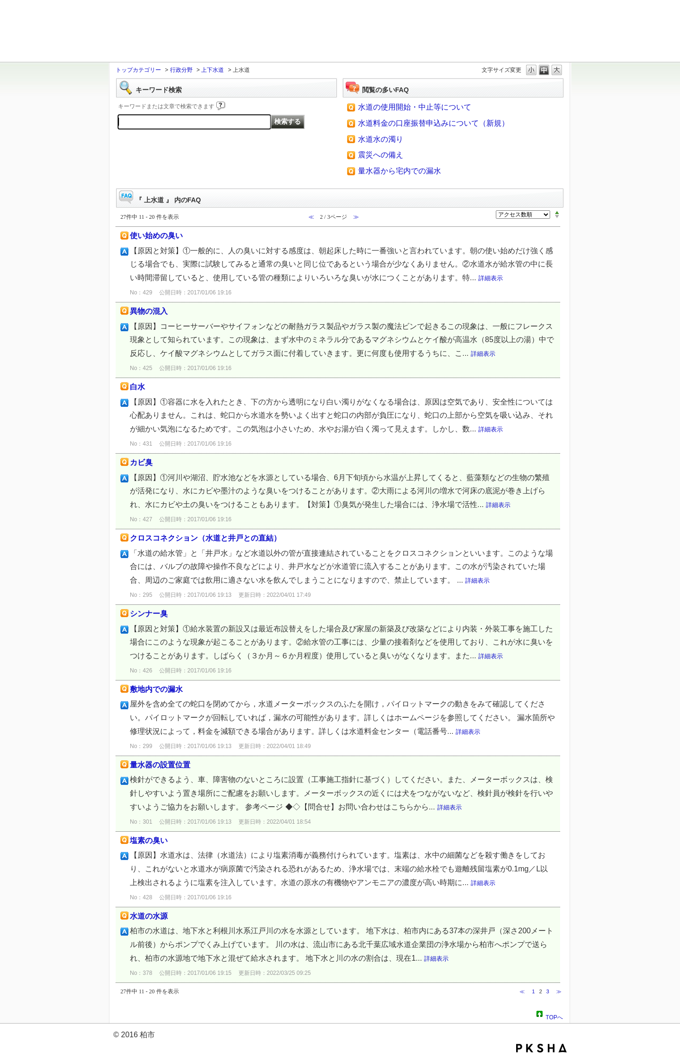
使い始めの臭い (156, 236)
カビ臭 (141, 462)
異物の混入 (149, 311)
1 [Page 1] (533, 991)
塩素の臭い (149, 840)
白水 (137, 387)
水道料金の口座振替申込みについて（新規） (433, 123)
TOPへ (554, 1016)
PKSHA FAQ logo (541, 1048)
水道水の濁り (380, 139)
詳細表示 (490, 278)
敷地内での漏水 (156, 689)
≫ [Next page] (558, 991)
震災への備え (380, 155)
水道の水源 (149, 916)
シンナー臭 (149, 614)
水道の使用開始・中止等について (414, 107)
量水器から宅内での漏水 (399, 171)
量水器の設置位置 (160, 765)
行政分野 (181, 70)
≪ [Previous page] (522, 991)
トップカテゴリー (138, 70)
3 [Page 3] (547, 991)
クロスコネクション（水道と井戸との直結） (205, 538)
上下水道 (212, 70)
